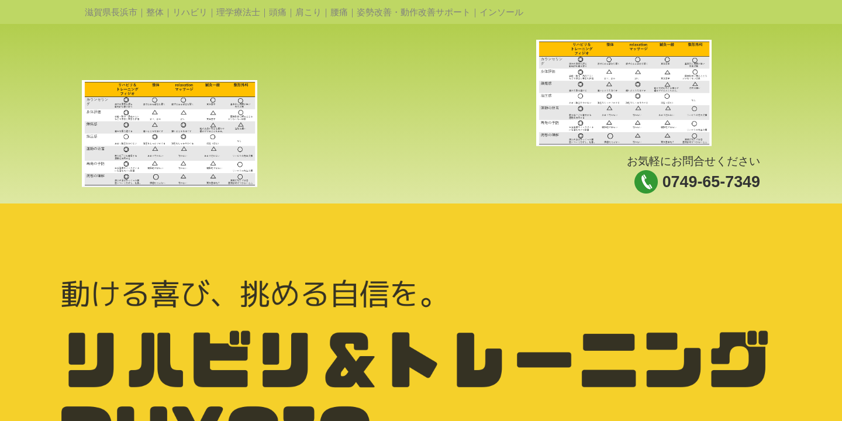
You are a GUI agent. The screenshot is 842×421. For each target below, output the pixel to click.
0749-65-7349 (711, 182)
